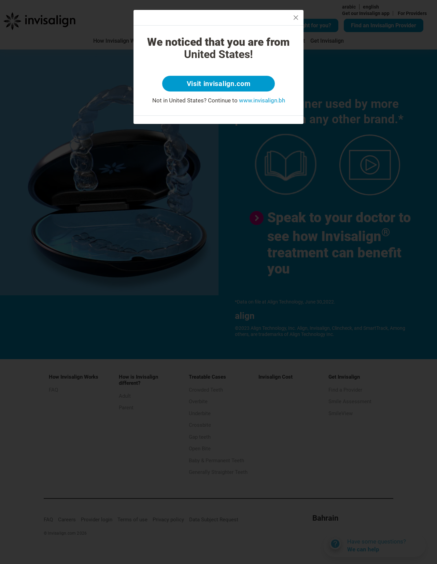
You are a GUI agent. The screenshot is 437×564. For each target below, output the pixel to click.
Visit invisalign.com (219, 84)
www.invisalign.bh (262, 100)
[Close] (296, 18)
